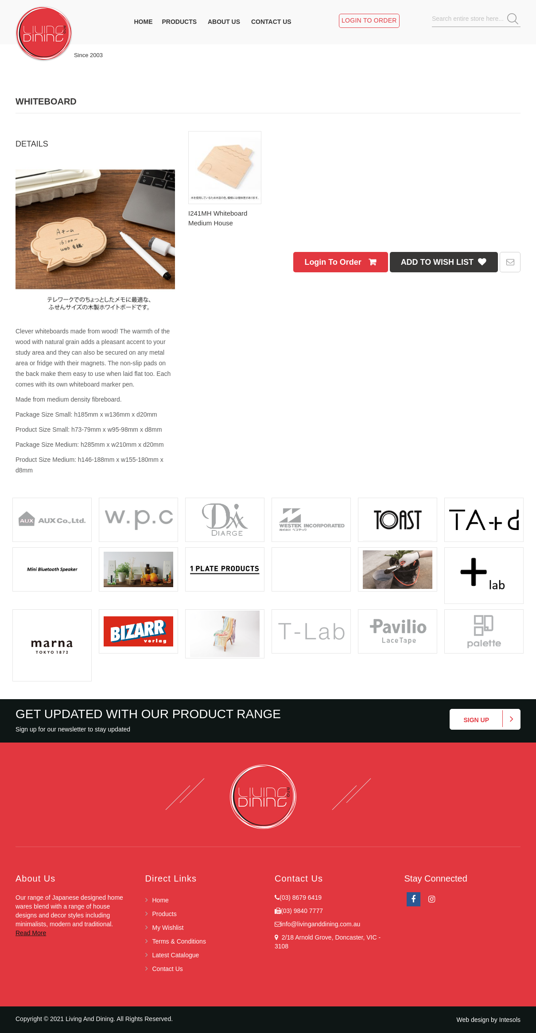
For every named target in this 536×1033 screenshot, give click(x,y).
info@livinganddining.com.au (320, 924)
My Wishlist (168, 927)
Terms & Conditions (179, 941)
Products (164, 913)
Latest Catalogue (175, 955)
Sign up (476, 719)
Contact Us (167, 968)
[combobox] (478, 19)
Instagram (432, 899)
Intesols (509, 1019)
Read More (31, 932)
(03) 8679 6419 (301, 897)
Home (160, 900)
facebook (413, 899)
